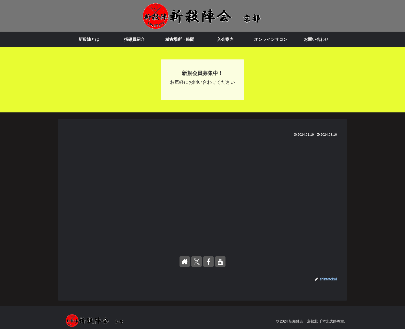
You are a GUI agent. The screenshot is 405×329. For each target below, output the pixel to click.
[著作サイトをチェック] (185, 261)
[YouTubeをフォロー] (220, 261)
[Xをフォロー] (196, 261)
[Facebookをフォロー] (208, 261)
